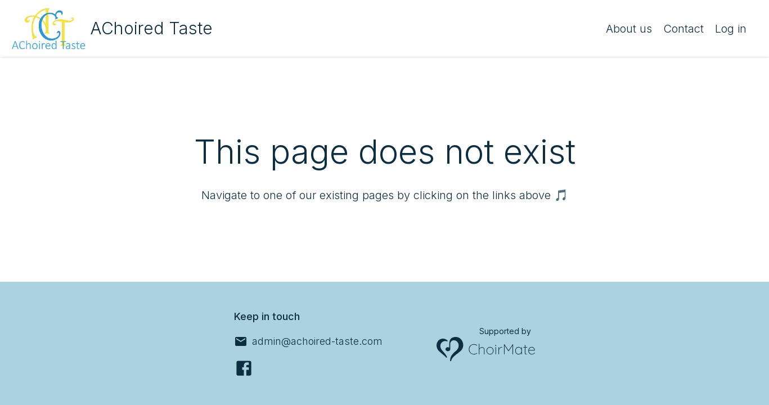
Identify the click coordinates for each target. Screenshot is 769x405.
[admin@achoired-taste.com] (308, 341)
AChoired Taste (151, 28)
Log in (730, 28)
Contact (683, 28)
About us (629, 28)
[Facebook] (244, 368)
